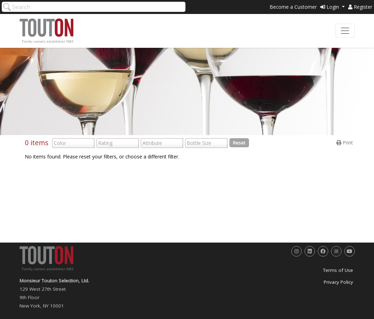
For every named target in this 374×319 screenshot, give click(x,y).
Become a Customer (293, 6)
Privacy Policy (338, 282)
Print (344, 142)
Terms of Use (338, 270)
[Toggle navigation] (345, 31)
